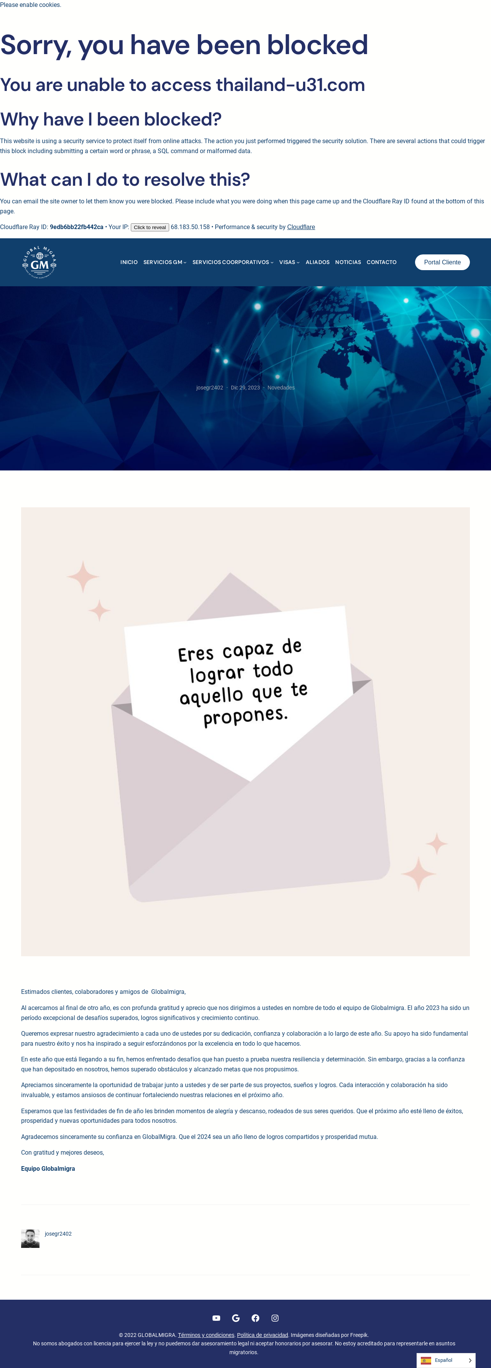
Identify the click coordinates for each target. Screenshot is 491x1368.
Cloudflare (301, 227)
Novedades (281, 387)
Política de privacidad (262, 1335)
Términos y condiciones (206, 1335)
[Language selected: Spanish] (446, 1360)
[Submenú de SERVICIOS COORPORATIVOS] (272, 262)
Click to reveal (150, 227)
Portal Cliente (442, 262)
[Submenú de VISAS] (298, 262)
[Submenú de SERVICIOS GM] (184, 262)
